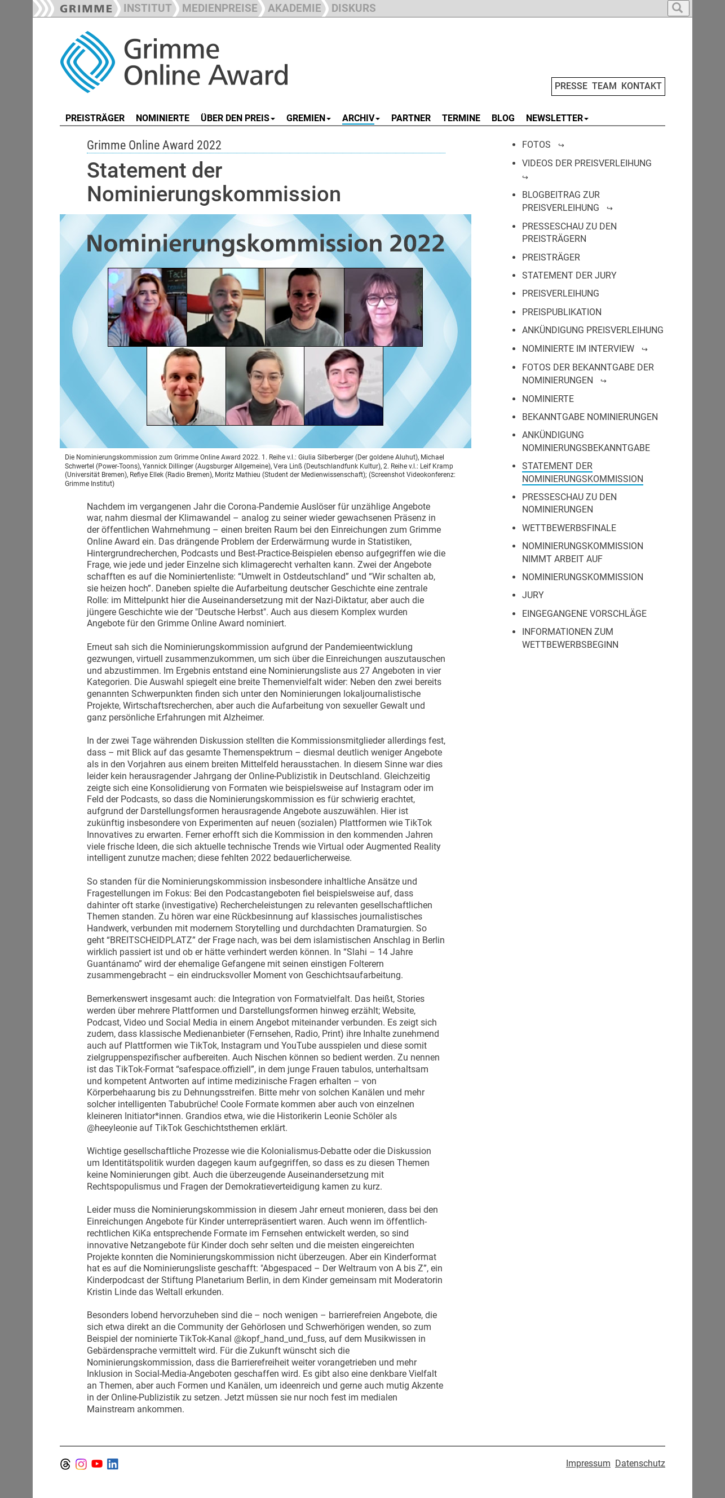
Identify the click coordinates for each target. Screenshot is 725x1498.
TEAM (604, 86)
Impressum (588, 1463)
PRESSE (571, 86)
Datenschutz (640, 1463)
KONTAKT (641, 86)
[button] (215, 7)
